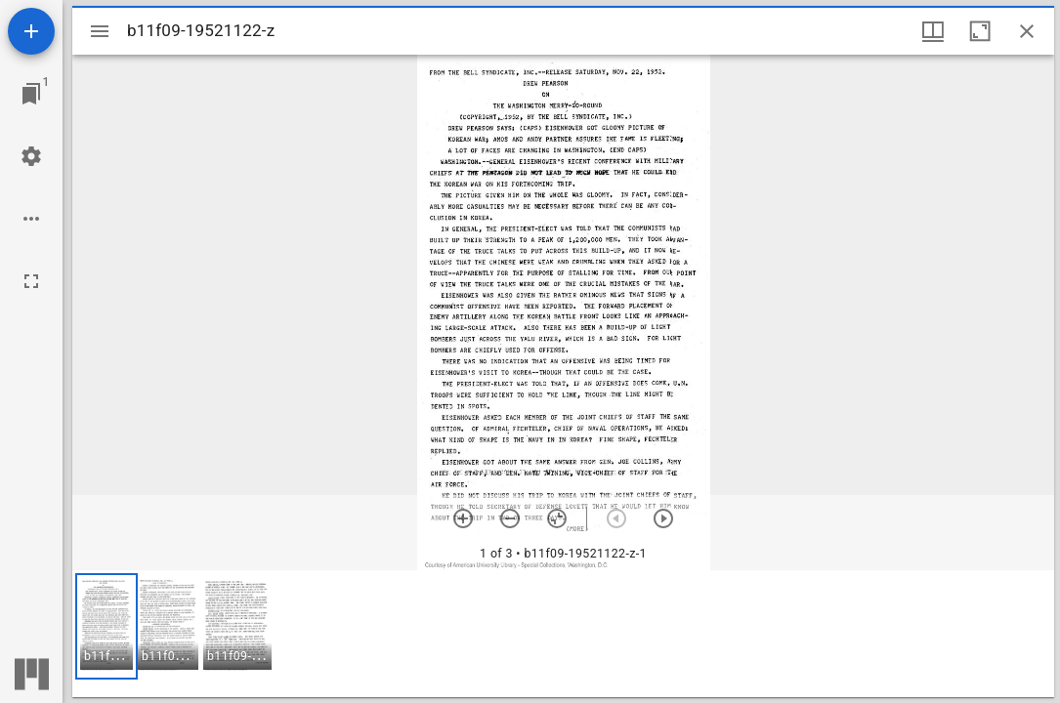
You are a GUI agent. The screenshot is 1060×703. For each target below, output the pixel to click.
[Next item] (663, 518)
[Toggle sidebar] (99, 31)
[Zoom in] (463, 518)
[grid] (563, 633)
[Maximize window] (979, 31)
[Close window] (1026, 31)
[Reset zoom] (556, 518)
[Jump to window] (31, 93)
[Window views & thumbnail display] (933, 31)
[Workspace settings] (31, 156)
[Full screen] (31, 281)
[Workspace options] (31, 218)
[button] (106, 626)
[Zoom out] (510, 518)
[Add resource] (31, 31)
